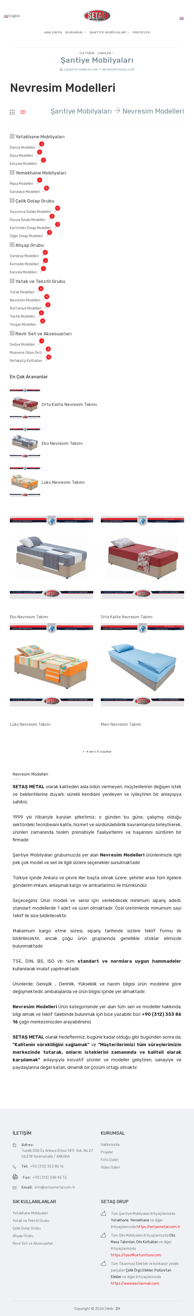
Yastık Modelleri (27, 316)
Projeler (141, 32)
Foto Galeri (110, 1160)
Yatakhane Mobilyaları (37, 137)
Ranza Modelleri (27, 147)
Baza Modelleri (26, 155)
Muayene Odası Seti (30, 352)
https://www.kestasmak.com (135, 1283)
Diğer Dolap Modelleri (31, 236)
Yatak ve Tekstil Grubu (37, 281)
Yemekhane (139, 1220)
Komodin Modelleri (29, 264)
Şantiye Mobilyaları (134, 1214)
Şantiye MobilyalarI (110, 32)
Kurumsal (75, 32)
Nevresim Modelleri (29, 300)
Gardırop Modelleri (28, 256)
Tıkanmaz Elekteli (133, 1264)
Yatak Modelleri (26, 292)
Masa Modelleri (26, 184)
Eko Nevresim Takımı (62, 443)
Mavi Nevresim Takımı (121, 724)
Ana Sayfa (53, 32)
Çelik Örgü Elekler (139, 1270)
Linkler (106, 53)
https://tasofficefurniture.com (136, 1255)
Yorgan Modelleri (27, 324)
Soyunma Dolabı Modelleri (35, 212)
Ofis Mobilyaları (131, 1235)
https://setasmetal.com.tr (158, 1227)
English (12, 16)
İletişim (87, 53)
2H (117, 1309)
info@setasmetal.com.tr (55, 1187)
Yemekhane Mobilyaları (38, 173)
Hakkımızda (110, 1145)
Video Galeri (110, 1167)
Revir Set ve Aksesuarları (41, 334)
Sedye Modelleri (27, 344)
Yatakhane (120, 1220)
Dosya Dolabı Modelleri (32, 220)
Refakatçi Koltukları (30, 361)
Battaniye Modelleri (30, 308)
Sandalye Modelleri (29, 192)
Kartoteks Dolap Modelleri (35, 228)
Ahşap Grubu (27, 245)
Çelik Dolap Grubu (32, 201)
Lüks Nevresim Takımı (63, 482)
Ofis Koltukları (147, 1242)
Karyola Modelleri (28, 164)
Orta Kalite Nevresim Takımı (69, 404)
